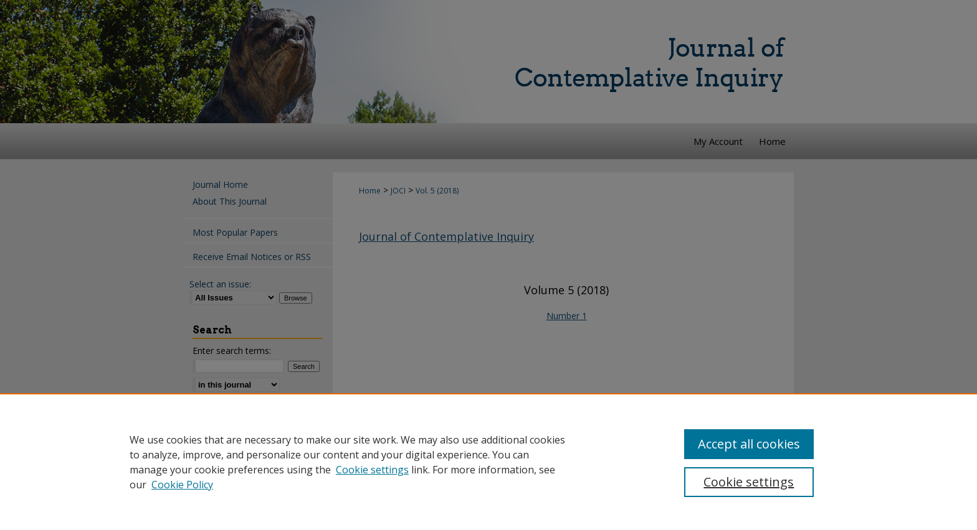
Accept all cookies (749, 443)
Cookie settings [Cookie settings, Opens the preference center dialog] (748, 481)
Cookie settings (372, 470)
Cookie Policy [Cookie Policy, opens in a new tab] (182, 484)
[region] (488, 461)
